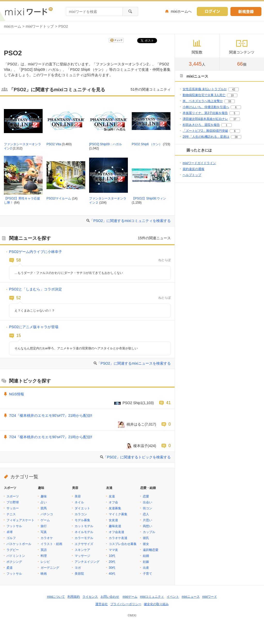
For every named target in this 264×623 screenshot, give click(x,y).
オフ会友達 (116, 532)
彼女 (146, 544)
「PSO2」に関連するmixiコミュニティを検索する (130, 221)
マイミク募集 (118, 514)
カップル (149, 532)
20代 (112, 562)
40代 (112, 573)
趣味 (44, 496)
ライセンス (90, 596)
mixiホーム (12, 26)
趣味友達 (115, 526)
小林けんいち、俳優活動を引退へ (206, 107)
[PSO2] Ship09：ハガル (105, 144)
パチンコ (47, 514)
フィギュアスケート (20, 520)
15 (18, 335)
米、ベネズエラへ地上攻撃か (203, 101)
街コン (147, 508)
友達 (112, 496)
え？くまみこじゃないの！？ (34, 310)
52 (18, 297)
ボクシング (14, 562)
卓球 (9, 532)
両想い (147, 526)
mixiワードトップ (40, 26)
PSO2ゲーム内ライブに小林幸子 (35, 252)
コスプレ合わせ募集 (123, 544)
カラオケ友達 (118, 538)
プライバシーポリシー (125, 604)
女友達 (113, 520)
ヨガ (78, 568)
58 (18, 260)
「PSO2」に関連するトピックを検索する (137, 457)
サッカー (12, 508)
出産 (146, 568)
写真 (44, 532)
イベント (173, 596)
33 (229, 101)
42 (233, 89)
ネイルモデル (84, 532)
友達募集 (115, 508)
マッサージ (82, 556)
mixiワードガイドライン (199, 163)
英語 (44, 550)
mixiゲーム (130, 596)
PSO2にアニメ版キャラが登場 (33, 327)
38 (236, 137)
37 (234, 119)
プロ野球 (12, 502)
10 (232, 95)
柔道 (9, 568)
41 (168, 402)
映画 (44, 573)
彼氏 (146, 538)
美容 (78, 496)
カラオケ (47, 538)
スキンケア (82, 550)
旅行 (44, 526)
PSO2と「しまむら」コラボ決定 (35, 289)
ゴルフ (11, 538)
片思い (147, 520)
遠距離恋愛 (150, 550)
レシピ (45, 562)
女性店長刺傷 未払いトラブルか (205, 89)
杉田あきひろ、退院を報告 (201, 125)
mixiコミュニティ (152, 596)
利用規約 (73, 596)
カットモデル (84, 526)
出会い (147, 502)
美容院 (79, 573)
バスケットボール (18, 544)
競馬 (44, 508)
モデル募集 (82, 520)
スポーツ (12, 496)
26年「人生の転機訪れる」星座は (206, 137)
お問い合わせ (109, 596)
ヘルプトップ (192, 175)
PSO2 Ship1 (133, 403)
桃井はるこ (136, 424)
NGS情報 (16, 394)
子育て (147, 573)
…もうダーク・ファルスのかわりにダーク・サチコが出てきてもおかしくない (68, 273)
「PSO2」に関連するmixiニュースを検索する (134, 363)
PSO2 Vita (53, 144)
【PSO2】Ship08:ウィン (149, 198)
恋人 (146, 514)
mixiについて (56, 596)
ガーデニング (50, 568)
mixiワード (209, 596)
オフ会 (113, 502)
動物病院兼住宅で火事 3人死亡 (204, 95)
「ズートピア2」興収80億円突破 (205, 131)
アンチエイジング (87, 562)
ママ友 (113, 550)
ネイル (79, 502)
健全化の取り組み (156, 604)
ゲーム (45, 520)
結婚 (146, 556)
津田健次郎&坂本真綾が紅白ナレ (205, 119)
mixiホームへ (181, 11)
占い (44, 502)
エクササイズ (84, 544)
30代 (112, 568)
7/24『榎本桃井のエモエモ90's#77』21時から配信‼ (50, 415)
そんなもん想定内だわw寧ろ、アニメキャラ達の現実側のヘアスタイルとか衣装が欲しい (76, 348)
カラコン (81, 514)
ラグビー (12, 550)
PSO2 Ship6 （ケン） (147, 144)
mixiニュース (190, 596)
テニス (11, 514)
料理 (44, 556)
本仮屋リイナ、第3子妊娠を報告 (205, 113)
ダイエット (82, 508)
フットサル (14, 526)
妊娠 (146, 562)
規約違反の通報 (193, 169)
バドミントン (15, 556)
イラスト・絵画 (51, 544)
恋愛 (146, 496)
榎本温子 (140, 446)
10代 (112, 556)
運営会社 (101, 604)
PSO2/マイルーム (58, 198)
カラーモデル (84, 538)
